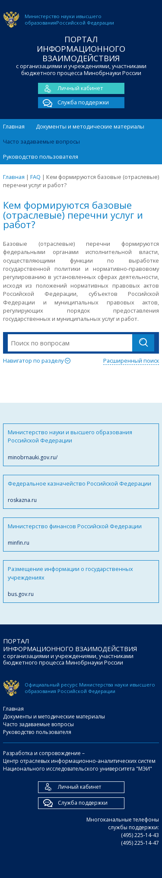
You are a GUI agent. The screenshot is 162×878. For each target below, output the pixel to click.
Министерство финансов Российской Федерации (81, 534)
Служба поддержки (73, 102)
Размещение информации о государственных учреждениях (81, 581)
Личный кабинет (70, 88)
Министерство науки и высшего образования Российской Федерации (81, 444)
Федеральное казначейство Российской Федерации (81, 492)
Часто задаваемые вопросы (41, 141)
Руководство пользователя (40, 156)
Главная (14, 126)
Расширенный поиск (131, 360)
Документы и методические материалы (90, 126)
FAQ (35, 177)
